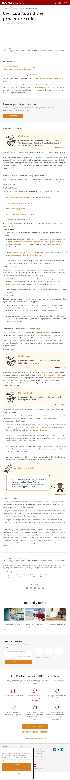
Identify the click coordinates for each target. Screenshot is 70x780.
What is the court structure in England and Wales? (21, 68)
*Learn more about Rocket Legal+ (35, 732)
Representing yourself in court (13, 543)
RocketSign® (33, 696)
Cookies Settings (17, 774)
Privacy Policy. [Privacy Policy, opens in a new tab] (18, 761)
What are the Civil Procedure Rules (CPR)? (18, 70)
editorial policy (46, 567)
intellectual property (35, 255)
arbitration (29, 380)
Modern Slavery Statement (40, 752)
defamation (28, 242)
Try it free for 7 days (35, 727)
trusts (11, 255)
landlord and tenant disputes (20, 198)
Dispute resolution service (51, 535)
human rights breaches (52, 242)
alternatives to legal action (42, 87)
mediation (19, 380)
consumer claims (12, 203)
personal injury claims (17, 209)
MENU (65, 2)
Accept (17, 764)
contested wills (19, 255)
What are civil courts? (11, 66)
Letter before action (45, 375)
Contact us (39, 749)
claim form (44, 372)
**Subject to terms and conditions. (35, 738)
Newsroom (39, 756)
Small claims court (41, 430)
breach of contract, (17, 242)
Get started (13, 116)
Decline (16, 769)
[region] (17, 763)
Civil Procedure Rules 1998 (46, 335)
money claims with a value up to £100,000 (20, 214)
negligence (36, 242)
